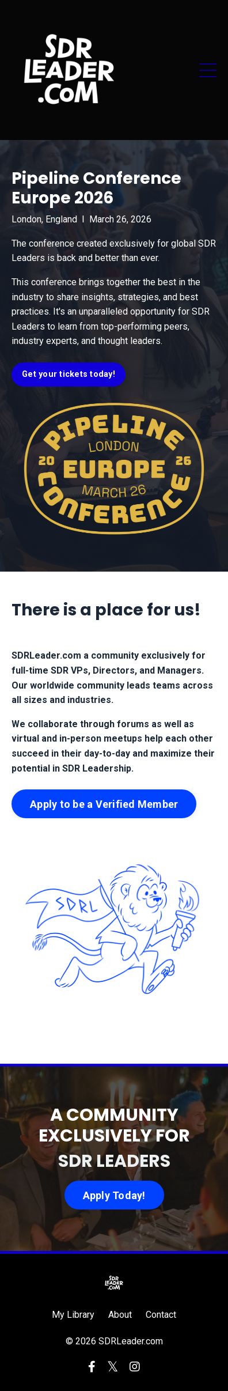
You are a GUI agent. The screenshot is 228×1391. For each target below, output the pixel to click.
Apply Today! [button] (114, 1195)
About (120, 1314)
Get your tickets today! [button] (68, 374)
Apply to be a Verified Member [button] (104, 804)
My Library (73, 1314)
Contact (161, 1314)
